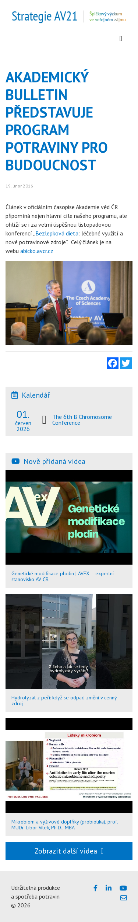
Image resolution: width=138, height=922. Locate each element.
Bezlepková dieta (56, 233)
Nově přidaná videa (54, 461)
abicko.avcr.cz (36, 250)
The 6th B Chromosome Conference (82, 419)
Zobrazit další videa (69, 851)
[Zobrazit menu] (121, 38)
